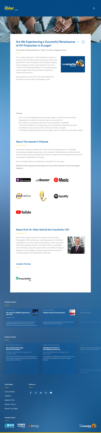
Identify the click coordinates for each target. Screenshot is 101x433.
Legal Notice (10, 391)
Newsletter (9, 400)
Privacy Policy (10, 404)
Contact (8, 396)
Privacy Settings (11, 408)
